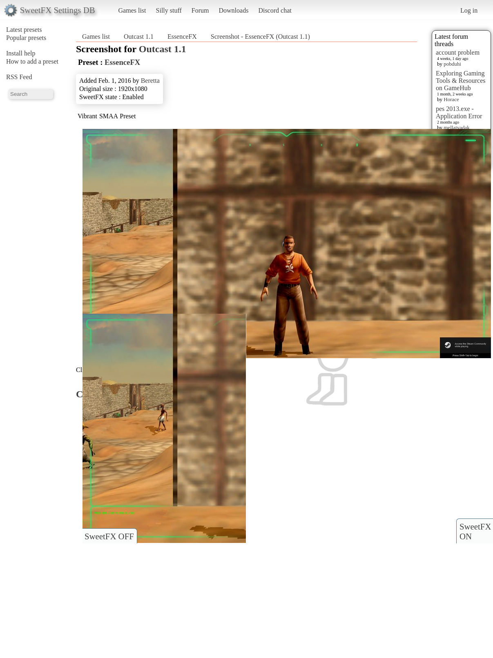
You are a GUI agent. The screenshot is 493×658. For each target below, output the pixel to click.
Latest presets (24, 29)
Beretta (150, 80)
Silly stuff (169, 10)
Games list (132, 10)
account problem (458, 52)
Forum (200, 10)
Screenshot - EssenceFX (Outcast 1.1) (260, 36)
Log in (468, 10)
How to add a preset (32, 61)
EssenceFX (182, 36)
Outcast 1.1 (139, 36)
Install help (21, 53)
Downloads (233, 10)
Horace (451, 99)
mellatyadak (457, 127)
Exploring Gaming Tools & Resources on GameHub (461, 80)
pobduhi (452, 64)
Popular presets (26, 37)
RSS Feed (19, 76)
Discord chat (274, 10)
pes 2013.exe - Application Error (459, 112)
